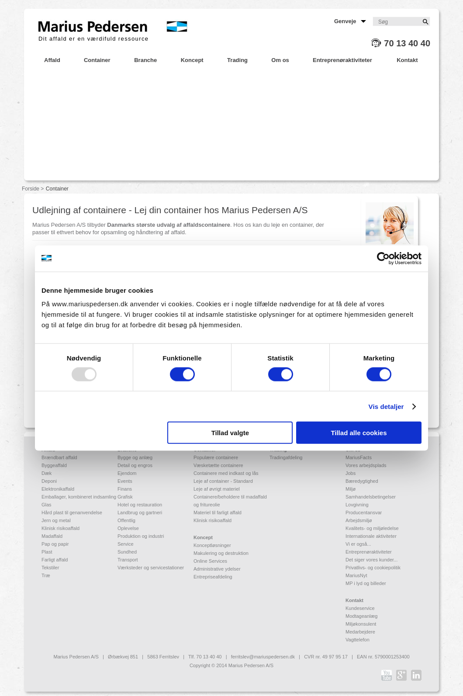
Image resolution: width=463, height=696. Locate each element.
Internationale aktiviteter (371, 536)
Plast (46, 551)
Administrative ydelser (217, 568)
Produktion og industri (140, 536)
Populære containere (215, 457)
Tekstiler (50, 567)
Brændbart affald (59, 457)
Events (124, 481)
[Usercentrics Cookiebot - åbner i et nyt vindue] (383, 258)
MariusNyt (356, 575)
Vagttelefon (358, 639)
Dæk (46, 473)
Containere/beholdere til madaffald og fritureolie (230, 500)
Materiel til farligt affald (217, 512)
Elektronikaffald (57, 489)
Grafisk (125, 496)
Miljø (351, 489)
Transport (127, 559)
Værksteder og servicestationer (150, 567)
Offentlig (126, 520)
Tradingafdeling (286, 457)
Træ (45, 575)
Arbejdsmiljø (359, 520)
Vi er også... (358, 544)
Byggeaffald (54, 465)
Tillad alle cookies (359, 432)
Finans (124, 489)
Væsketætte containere (218, 465)
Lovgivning (357, 504)
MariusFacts (359, 457)
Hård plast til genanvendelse (71, 512)
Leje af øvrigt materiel (216, 489)
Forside (30, 189)
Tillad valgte (230, 432)
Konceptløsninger (212, 545)
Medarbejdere (360, 631)
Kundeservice (360, 608)
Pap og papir (55, 544)
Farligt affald (54, 559)
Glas (46, 504)
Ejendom (126, 473)
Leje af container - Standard (223, 481)
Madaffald (51, 536)
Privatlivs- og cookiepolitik (373, 567)
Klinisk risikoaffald (60, 528)
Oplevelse (128, 528)
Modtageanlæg (361, 616)
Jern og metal (56, 520)
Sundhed (127, 551)
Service (125, 544)
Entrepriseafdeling (212, 576)
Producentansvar (364, 512)
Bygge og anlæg (134, 457)
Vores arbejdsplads (366, 465)
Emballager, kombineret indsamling (78, 496)
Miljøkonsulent (361, 624)
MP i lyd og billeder (366, 583)
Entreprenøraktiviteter (369, 551)
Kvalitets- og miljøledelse (372, 528)
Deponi (49, 481)
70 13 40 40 (407, 43)
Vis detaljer (386, 406)
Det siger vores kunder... (371, 559)
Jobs (351, 473)
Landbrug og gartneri (139, 512)
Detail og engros (134, 465)
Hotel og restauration (139, 504)
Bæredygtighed (362, 481)
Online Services (210, 561)
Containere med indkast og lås (226, 473)
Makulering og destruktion (221, 553)
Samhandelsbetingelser (371, 496)
